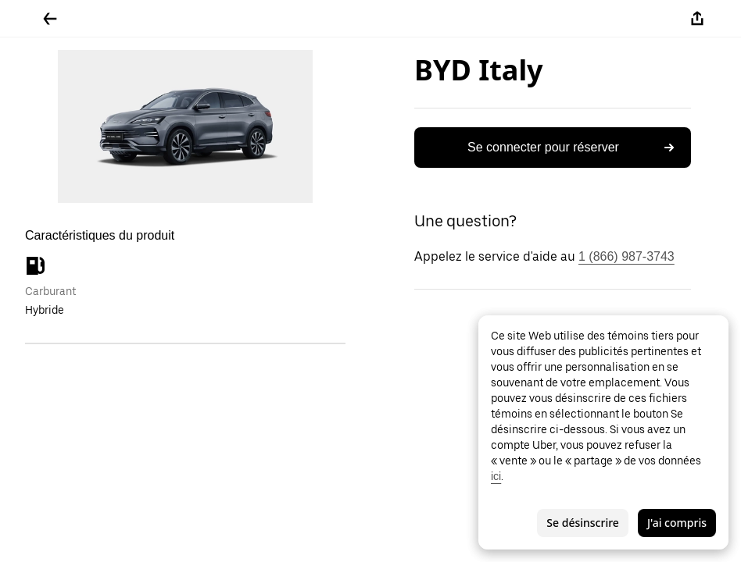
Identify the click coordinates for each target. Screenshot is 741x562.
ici (496, 476)
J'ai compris (677, 522)
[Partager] (697, 18)
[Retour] (50, 18)
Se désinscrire (582, 522)
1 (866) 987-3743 (626, 256)
